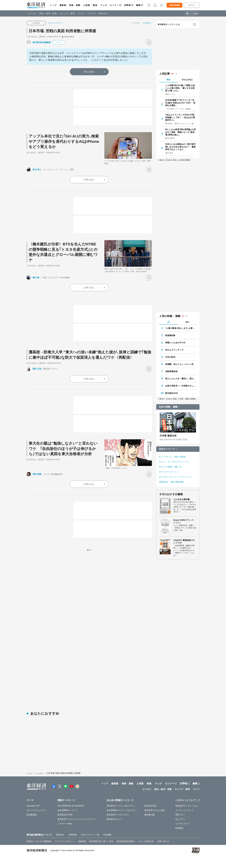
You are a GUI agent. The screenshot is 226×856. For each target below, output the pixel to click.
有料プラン (180, 815)
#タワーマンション (180, 462)
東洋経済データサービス (118, 815)
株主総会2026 (171, 393)
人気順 (86, 5)
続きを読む (89, 71)
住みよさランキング (174, 350)
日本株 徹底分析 (168, 435)
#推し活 (177, 467)
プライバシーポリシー (64, 841)
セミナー (114, 5)
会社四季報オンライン (68, 810)
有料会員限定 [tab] (187, 80)
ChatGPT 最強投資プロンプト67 (184, 541)
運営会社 (60, 835)
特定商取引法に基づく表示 (101, 841)
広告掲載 (107, 835)
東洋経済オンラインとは (169, 24)
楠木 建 (36, 277)
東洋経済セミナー (115, 819)
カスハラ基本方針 (146, 841)
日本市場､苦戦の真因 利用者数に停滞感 (62, 31)
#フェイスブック (55, 23)
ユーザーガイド (182, 823)
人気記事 (164, 73)
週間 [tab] (187, 322)
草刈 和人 (37, 169)
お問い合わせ (163, 841)
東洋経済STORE (65, 815)
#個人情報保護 (176, 482)
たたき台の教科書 (181, 499)
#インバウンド (165, 457)
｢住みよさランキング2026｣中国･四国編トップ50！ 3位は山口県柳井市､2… (180, 117)
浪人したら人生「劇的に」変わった (181, 378)
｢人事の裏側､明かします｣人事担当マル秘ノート (181, 328)
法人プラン (180, 819)
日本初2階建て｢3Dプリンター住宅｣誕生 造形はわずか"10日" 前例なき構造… (180, 102)
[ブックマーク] (149, 42)
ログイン (191, 5)
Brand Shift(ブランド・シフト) (184, 521)
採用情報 (73, 835)
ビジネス (32, 13)
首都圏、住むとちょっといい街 (179, 364)
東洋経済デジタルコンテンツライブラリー (77, 819)
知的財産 (82, 841)
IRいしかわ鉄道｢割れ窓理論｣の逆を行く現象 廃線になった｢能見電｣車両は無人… (180, 132)
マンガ (103, 5)
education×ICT (33, 806)
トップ (53, 5)
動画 (95, 5)
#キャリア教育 (165, 467)
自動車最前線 (171, 371)
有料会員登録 (174, 5)
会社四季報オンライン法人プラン (122, 810)
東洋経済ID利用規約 (125, 841)
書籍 (138, 5)
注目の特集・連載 (168, 407)
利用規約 (179, 828)
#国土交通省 (179, 457)
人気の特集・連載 (169, 316)
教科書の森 (149, 815)
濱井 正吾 (37, 369)
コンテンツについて (184, 810)
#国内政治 (163, 482)
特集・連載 (74, 5)
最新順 (63, 5)
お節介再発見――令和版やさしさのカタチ (181, 386)
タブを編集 (193, 14)
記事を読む (89, 179)
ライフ (81, 13)
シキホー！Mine (65, 823)
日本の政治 (170, 357)
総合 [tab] (168, 79)
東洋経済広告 (150, 806)
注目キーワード (167, 449)
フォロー (58, 42)
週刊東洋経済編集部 (42, 42)
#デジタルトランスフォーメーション (176, 477)
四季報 (127, 5)
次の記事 (146, 23)
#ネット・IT (164, 462)
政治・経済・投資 (48, 13)
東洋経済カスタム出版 (154, 810)
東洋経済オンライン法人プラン (121, 806)
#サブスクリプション (168, 472)
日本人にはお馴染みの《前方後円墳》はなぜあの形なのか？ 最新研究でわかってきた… (180, 146)
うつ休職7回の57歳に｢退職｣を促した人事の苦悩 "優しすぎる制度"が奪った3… (180, 88)
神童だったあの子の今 (175, 342)
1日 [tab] (168, 322)
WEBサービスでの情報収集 (39, 841)
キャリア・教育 (67, 13)
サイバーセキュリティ (37, 810)
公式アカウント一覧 (90, 835)
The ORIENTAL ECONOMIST (71, 806)
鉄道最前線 (170, 335)
